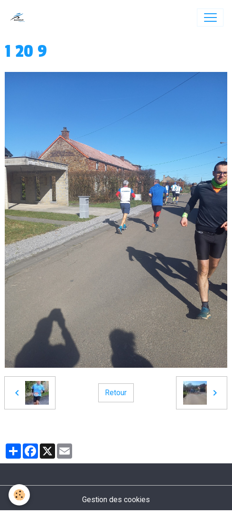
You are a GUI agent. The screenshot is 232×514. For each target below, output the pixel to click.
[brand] (20, 18)
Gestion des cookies (116, 499)
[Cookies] (19, 494)
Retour (116, 392)
